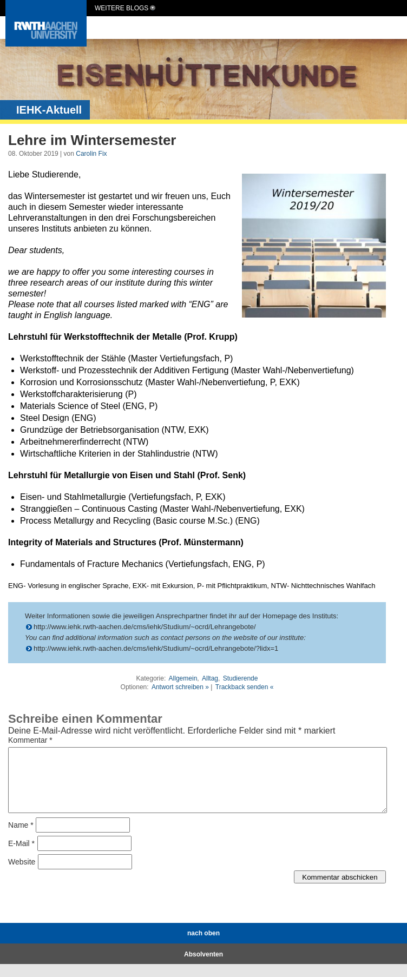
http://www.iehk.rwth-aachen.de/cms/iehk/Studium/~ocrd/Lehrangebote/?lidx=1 (156, 648)
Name (21, 838)
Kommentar (30, 740)
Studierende (240, 678)
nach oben (203, 946)
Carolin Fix (91, 153)
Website (21, 874)
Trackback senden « (244, 687)
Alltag (210, 678)
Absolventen (203, 967)
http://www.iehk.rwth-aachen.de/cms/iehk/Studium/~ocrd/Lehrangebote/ (145, 627)
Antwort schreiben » (180, 687)
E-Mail (21, 856)
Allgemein (183, 678)
